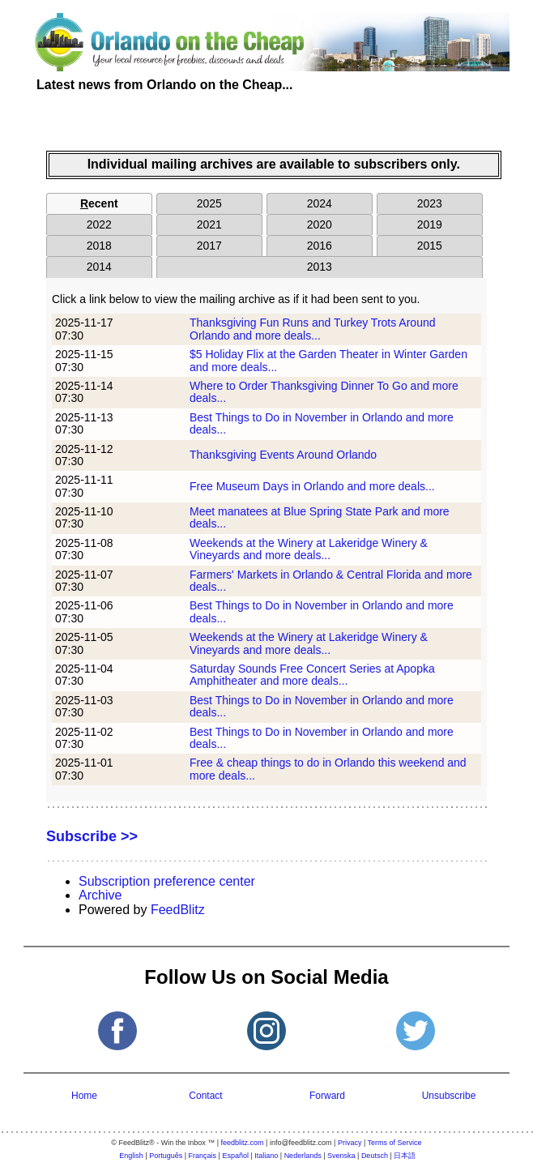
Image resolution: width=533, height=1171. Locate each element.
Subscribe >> (92, 836)
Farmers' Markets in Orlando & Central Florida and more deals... (331, 580)
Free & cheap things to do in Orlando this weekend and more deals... (328, 768)
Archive (100, 895)
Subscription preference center (167, 881)
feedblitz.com (242, 1143)
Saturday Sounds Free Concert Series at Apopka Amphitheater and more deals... (312, 674)
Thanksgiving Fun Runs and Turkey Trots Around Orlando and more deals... (313, 328)
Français (203, 1156)
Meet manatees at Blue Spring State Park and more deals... (320, 517)
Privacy (350, 1143)
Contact (205, 1095)
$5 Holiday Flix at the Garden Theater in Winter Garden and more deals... (328, 360)
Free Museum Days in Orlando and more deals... (312, 486)
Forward (327, 1095)
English (131, 1156)
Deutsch (374, 1156)
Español (235, 1156)
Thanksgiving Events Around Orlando (283, 454)
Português (165, 1156)
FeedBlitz (178, 910)
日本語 (405, 1156)
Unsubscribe (449, 1095)
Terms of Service (395, 1143)
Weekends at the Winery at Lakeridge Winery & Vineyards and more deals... (309, 549)
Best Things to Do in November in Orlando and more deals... (322, 423)
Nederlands (303, 1156)
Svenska (341, 1156)
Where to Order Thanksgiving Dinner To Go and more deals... (324, 391)
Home (84, 1095)
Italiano (266, 1156)
